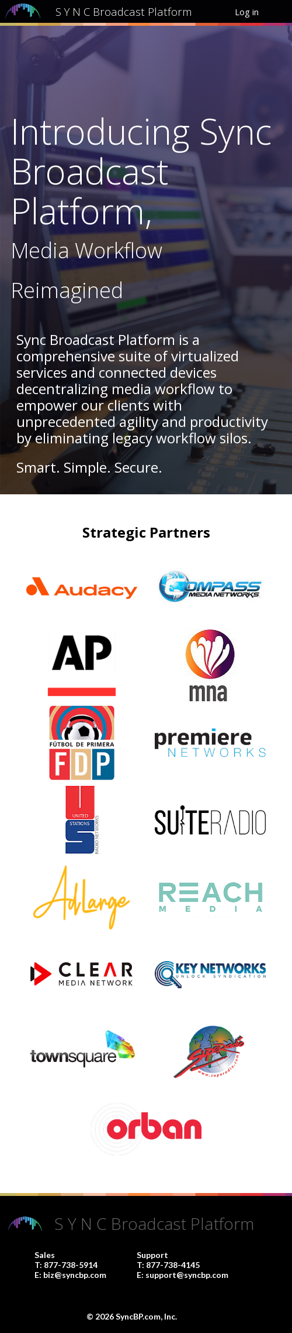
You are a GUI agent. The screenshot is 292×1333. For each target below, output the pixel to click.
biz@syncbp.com (74, 1275)
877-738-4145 (173, 1265)
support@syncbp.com (186, 1275)
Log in (247, 12)
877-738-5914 (71, 1265)
